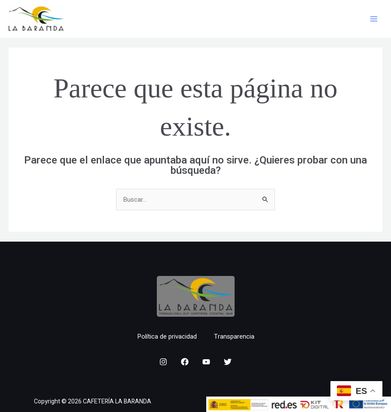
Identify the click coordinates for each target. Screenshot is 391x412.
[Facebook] (185, 362)
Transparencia (234, 336)
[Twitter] (228, 362)
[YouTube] (206, 362)
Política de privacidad (167, 336)
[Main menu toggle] (373, 19)
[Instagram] (163, 362)
